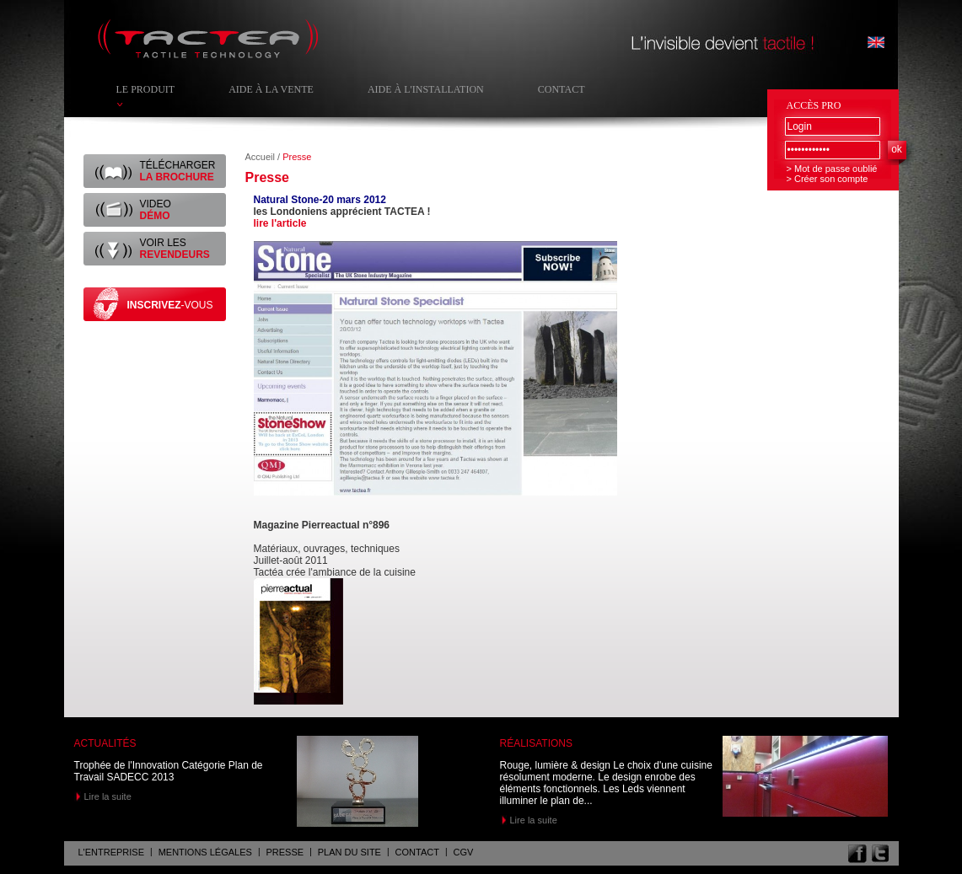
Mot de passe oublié (835, 169)
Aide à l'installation (426, 89)
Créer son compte (831, 179)
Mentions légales (205, 852)
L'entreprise (111, 852)
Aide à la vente (271, 89)
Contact (561, 89)
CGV (464, 852)
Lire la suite (108, 796)
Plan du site (349, 852)
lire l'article (280, 223)
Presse (285, 852)
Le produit (145, 89)
